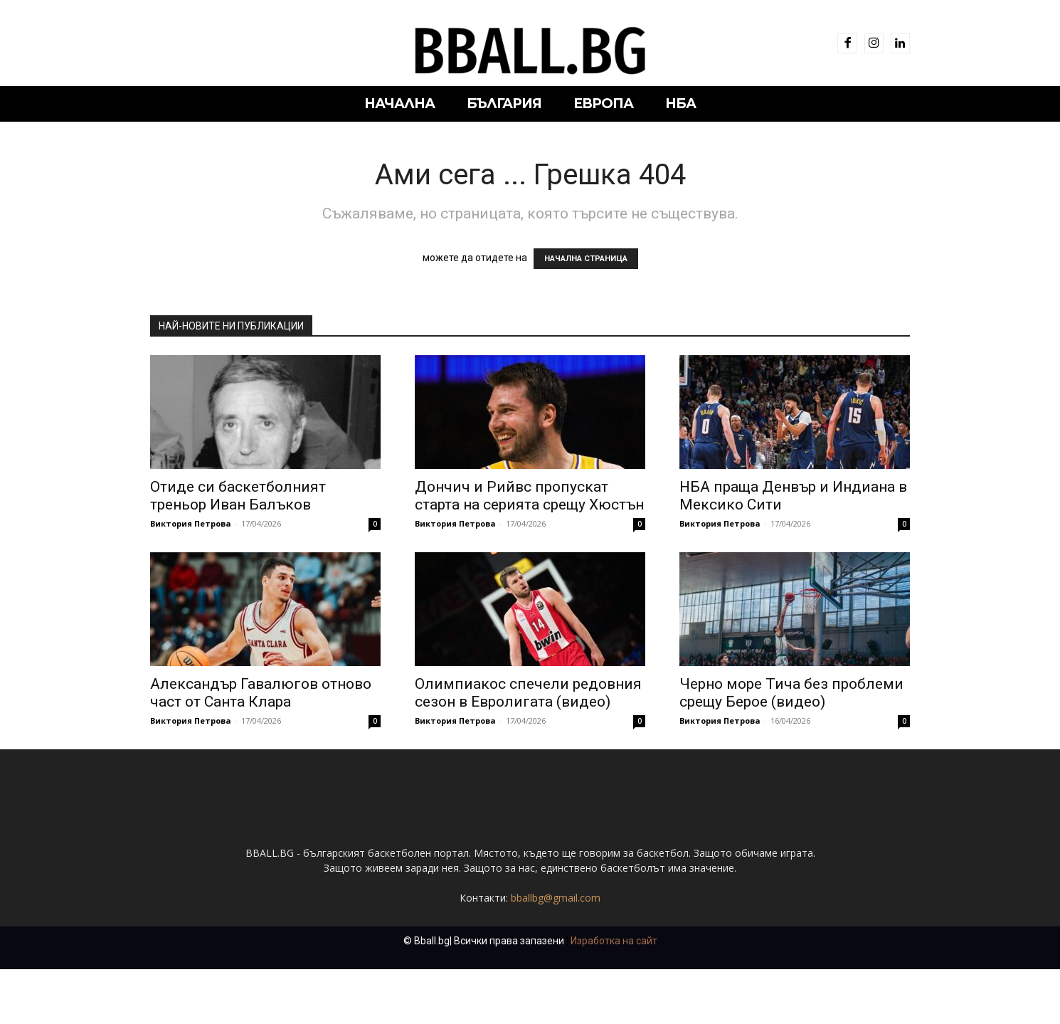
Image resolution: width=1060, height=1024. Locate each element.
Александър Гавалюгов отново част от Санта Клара (260, 692)
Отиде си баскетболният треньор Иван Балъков (238, 495)
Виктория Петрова (190, 523)
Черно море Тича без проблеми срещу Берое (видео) (791, 692)
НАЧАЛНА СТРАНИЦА (585, 258)
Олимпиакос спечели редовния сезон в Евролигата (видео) (528, 692)
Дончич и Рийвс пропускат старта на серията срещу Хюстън (529, 495)
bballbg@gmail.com (555, 952)
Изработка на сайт (614, 995)
